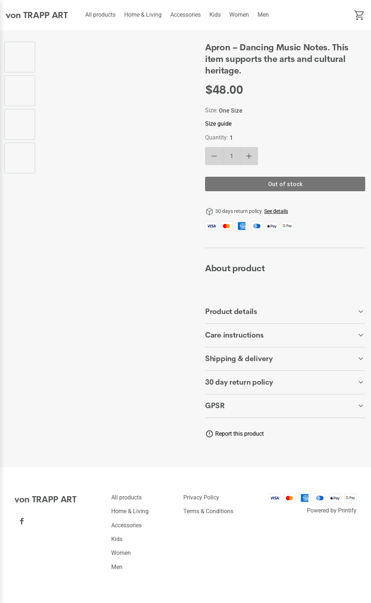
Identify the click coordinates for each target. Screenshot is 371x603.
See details (276, 211)
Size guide (218, 123)
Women (239, 14)
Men (263, 14)
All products (100, 14)
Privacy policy (201, 497)
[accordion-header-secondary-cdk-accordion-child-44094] (285, 358)
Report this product (239, 433)
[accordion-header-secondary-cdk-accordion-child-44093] (285, 335)
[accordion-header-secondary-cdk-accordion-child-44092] (285, 311)
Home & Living (143, 14)
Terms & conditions (208, 511)
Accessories (185, 14)
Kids (215, 14)
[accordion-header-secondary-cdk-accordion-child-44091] (285, 382)
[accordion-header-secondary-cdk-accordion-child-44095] (285, 406)
